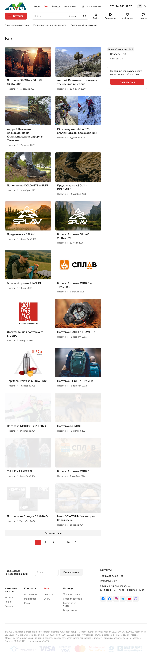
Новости (48, 594)
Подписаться (71, 572)
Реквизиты (30, 598)
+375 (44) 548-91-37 (120, 6)
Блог (46, 588)
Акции (8, 601)
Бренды (9, 606)
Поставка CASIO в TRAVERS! (76, 332)
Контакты (29, 603)
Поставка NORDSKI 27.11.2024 (26, 426)
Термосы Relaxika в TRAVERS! (27, 380)
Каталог (9, 597)
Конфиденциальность (124, 652)
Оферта (143, 652)
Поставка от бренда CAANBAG (27, 516)
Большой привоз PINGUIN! (24, 283)
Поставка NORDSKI (69, 426)
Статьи (47, 598)
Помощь (68, 588)
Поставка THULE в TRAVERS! (76, 380)
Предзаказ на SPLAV (21, 234)
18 (68, 542)
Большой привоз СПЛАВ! (73, 471)
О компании (30, 594)
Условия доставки (73, 598)
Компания (30, 588)
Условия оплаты (71, 594)
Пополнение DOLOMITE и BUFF (27, 185)
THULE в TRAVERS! (19, 471)
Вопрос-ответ (70, 610)
